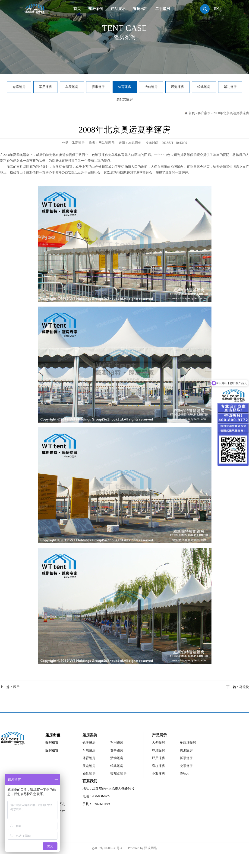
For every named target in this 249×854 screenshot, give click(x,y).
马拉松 (244, 687)
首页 (77, 9)
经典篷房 (203, 87)
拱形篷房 (186, 750)
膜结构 (184, 774)
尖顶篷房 (186, 766)
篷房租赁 (51, 742)
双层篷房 (158, 758)
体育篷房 (124, 87)
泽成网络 (150, 848)
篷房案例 (95, 9)
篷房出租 (140, 9)
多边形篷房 (188, 742)
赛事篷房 (98, 87)
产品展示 (118, 9)
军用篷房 (45, 87)
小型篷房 (158, 774)
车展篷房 (71, 87)
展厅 (16, 687)
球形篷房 (158, 750)
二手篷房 (162, 9)
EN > (217, 8)
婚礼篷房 (230, 87)
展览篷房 (177, 87)
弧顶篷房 (186, 758)
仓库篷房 (19, 87)
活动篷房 (151, 87)
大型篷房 (158, 742)
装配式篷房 (125, 99)
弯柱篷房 (158, 766)
